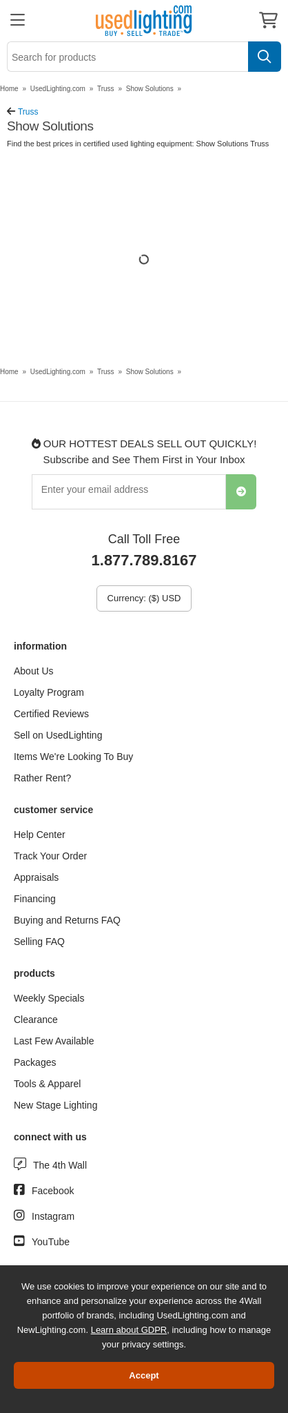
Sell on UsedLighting (58, 735)
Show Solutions (150, 88)
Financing (35, 898)
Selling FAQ (39, 941)
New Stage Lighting (55, 1105)
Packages (35, 1062)
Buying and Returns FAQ (67, 920)
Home (9, 88)
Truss (105, 88)
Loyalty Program (49, 692)
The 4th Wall (60, 1165)
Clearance (36, 1019)
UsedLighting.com (57, 88)
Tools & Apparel (47, 1083)
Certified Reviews (51, 713)
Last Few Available (54, 1040)
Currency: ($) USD (144, 598)
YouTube (51, 1241)
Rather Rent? (42, 777)
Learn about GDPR (129, 1330)
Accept (143, 1375)
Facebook (53, 1190)
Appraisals (36, 877)
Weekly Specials (49, 998)
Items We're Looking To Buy (73, 756)
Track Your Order (50, 855)
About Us (34, 670)
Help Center (39, 834)
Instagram (53, 1216)
